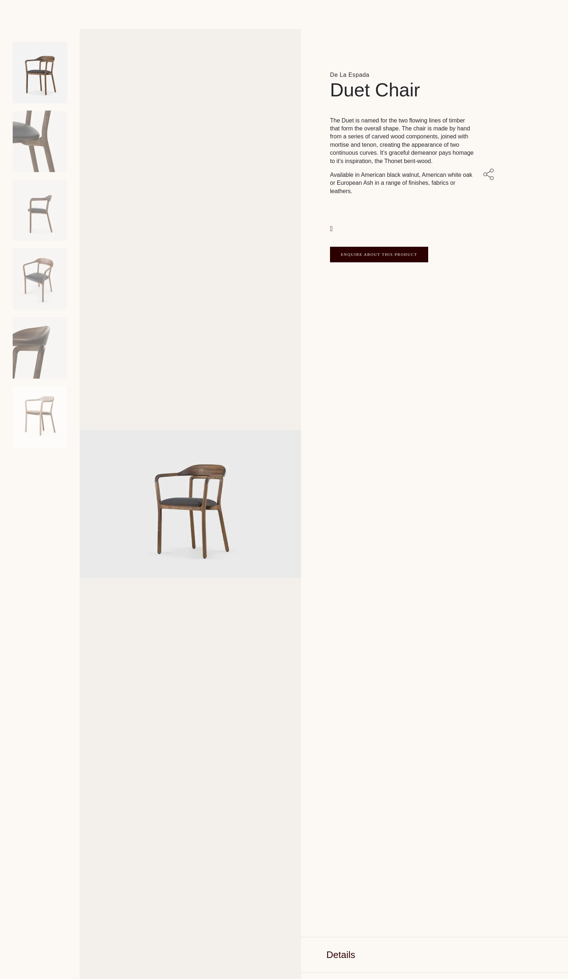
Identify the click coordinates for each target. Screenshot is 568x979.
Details (340, 954)
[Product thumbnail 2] (40, 210)
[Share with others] (490, 175)
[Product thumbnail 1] (40, 141)
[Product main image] (40, 72)
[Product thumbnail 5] (40, 416)
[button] (332, 228)
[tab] (434, 954)
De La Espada (349, 75)
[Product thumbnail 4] (40, 348)
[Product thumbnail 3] (40, 279)
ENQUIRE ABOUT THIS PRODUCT (379, 254)
